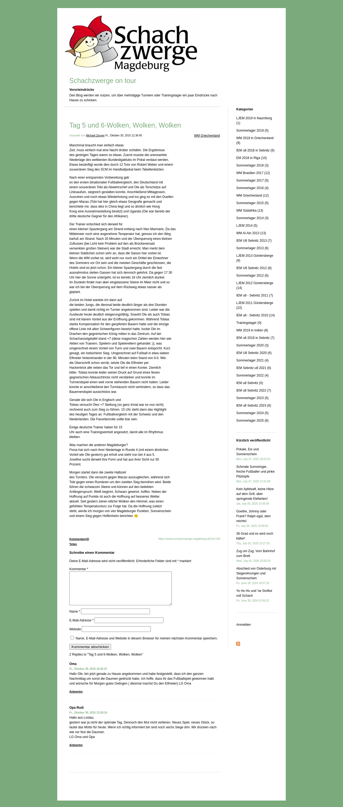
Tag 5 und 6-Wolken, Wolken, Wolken (125, 125)
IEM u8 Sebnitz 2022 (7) (253, 390)
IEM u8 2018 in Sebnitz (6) (255, 150)
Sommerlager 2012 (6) (252, 275)
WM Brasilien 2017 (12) (253, 173)
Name (74, 618)
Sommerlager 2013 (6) (252, 248)
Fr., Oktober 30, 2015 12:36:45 (123, 135)
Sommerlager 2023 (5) (252, 398)
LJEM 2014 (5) (247, 225)
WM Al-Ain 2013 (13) (251, 233)
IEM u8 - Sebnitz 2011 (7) (254, 295)
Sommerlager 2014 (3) (252, 218)
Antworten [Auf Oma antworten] (76, 698)
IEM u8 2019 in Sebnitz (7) (255, 338)
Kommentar (78, 569)
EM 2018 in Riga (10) (251, 158)
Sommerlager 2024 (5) (252, 413)
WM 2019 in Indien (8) (252, 330)
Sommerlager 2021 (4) (252, 360)
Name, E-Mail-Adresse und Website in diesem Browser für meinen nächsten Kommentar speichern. (147, 645)
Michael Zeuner (95, 135)
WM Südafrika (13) (249, 210)
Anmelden (243, 625)
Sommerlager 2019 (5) (252, 130)
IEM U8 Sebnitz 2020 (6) (253, 353)
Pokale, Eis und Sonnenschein (253, 454)
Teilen (73, 544)
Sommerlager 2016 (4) (252, 188)
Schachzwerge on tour (102, 80)
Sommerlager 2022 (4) (252, 375)
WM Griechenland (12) (252, 195)
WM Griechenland (207, 135)
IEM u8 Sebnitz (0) (249, 383)
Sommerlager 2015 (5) (252, 203)
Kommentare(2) (79, 539)
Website (75, 636)
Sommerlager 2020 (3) (252, 345)
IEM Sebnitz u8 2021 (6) (253, 368)
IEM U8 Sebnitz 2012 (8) (253, 268)
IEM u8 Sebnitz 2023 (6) (253, 405)
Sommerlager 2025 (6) (252, 420)
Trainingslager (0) (249, 323)
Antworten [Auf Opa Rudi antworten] (76, 751)
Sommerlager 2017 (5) (252, 180)
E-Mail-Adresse (81, 627)
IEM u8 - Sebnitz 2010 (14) (255, 315)
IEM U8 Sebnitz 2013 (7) (253, 241)
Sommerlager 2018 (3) (252, 165)
